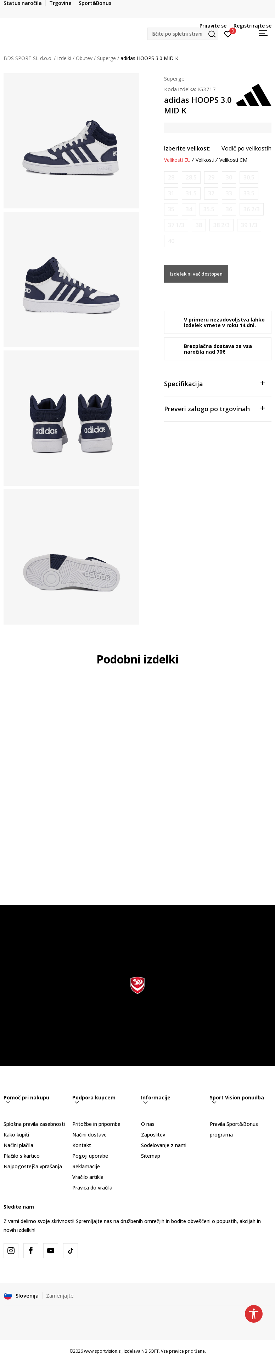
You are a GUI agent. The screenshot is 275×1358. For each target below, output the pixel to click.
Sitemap (150, 1155)
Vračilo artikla (87, 1177)
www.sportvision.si (103, 1351)
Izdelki (64, 58)
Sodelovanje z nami (163, 1145)
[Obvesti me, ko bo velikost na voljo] (171, 177)
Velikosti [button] (205, 160)
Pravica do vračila (92, 1187)
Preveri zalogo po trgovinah (214, 408)
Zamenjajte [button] (60, 1295)
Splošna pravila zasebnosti (34, 1124)
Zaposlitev (153, 1134)
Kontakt (81, 1145)
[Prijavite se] (228, 33)
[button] (182, 34)
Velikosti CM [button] (233, 160)
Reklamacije (86, 1166)
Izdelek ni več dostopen (196, 274)
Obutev (84, 58)
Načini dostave (89, 1134)
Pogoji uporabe (90, 1155)
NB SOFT (150, 1351)
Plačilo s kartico (22, 1155)
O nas (148, 1124)
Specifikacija (214, 383)
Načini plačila (18, 1145)
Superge (106, 58)
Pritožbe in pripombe (96, 1124)
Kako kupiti (16, 1134)
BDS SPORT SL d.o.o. (28, 58)
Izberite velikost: (187, 148)
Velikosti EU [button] (177, 160)
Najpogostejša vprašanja (33, 1166)
